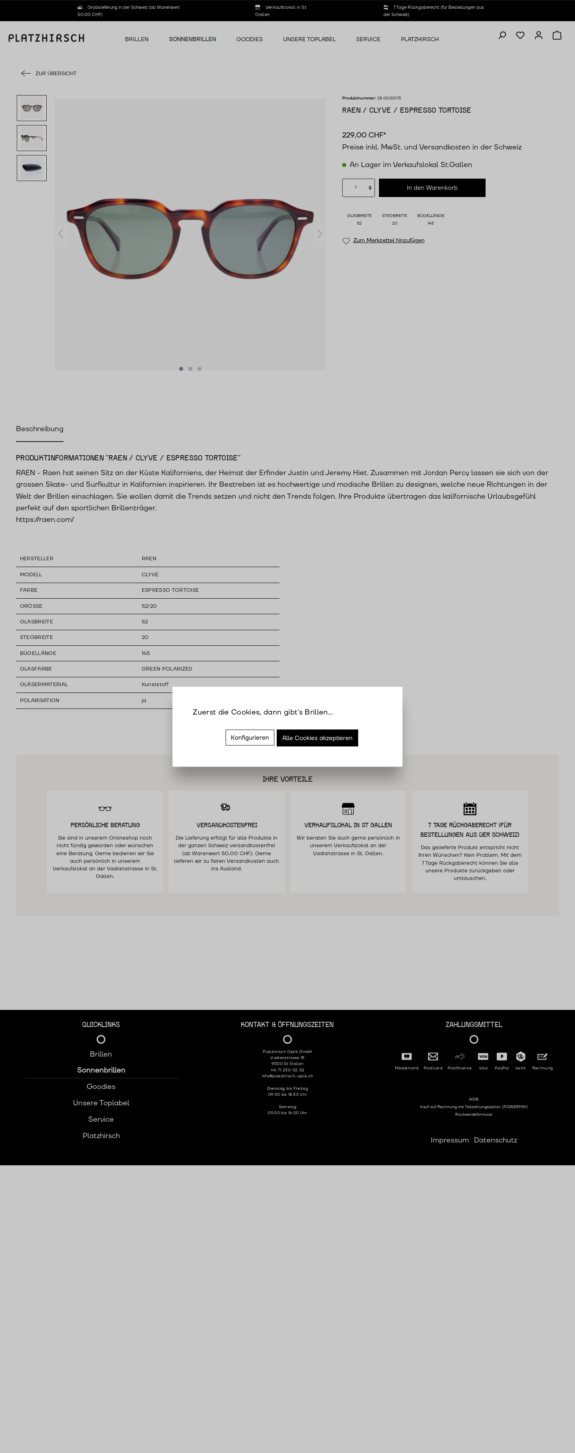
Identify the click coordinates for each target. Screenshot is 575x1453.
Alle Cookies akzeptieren (317, 738)
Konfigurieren (250, 738)
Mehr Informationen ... (230, 723)
